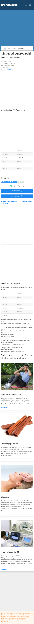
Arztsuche (21, 48)
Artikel (5, 203)
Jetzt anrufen (17, 191)
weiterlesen (4, 407)
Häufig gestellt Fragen (9, 202)
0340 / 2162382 (8, 69)
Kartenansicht (17, 196)
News (9, 48)
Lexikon (14, 48)
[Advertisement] (17, 28)
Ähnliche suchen (25, 202)
